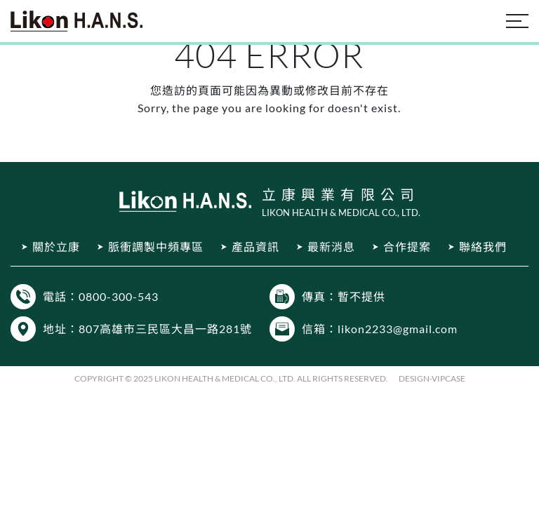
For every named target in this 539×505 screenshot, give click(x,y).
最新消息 (331, 246)
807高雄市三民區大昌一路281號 (165, 328)
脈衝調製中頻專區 (156, 246)
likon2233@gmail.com (398, 328)
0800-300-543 (119, 296)
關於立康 (56, 246)
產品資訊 (255, 246)
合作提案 (407, 246)
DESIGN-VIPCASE (432, 378)
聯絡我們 (483, 246)
